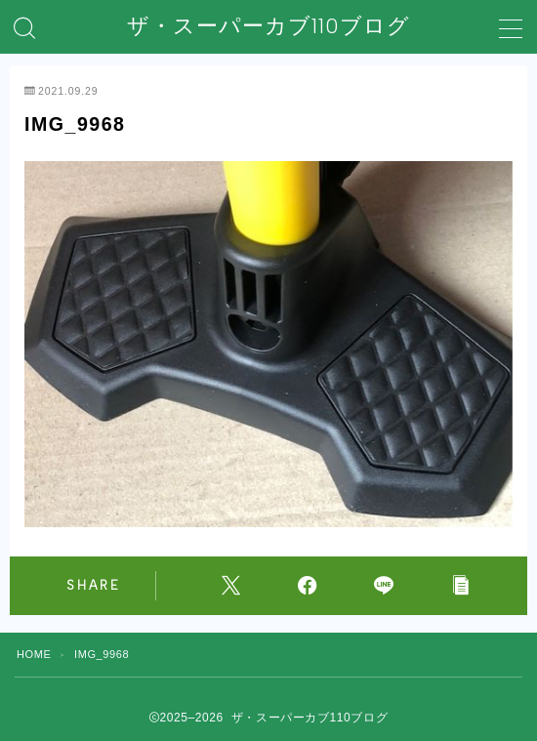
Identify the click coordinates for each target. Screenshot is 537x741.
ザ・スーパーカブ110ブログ (268, 26)
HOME (34, 654)
